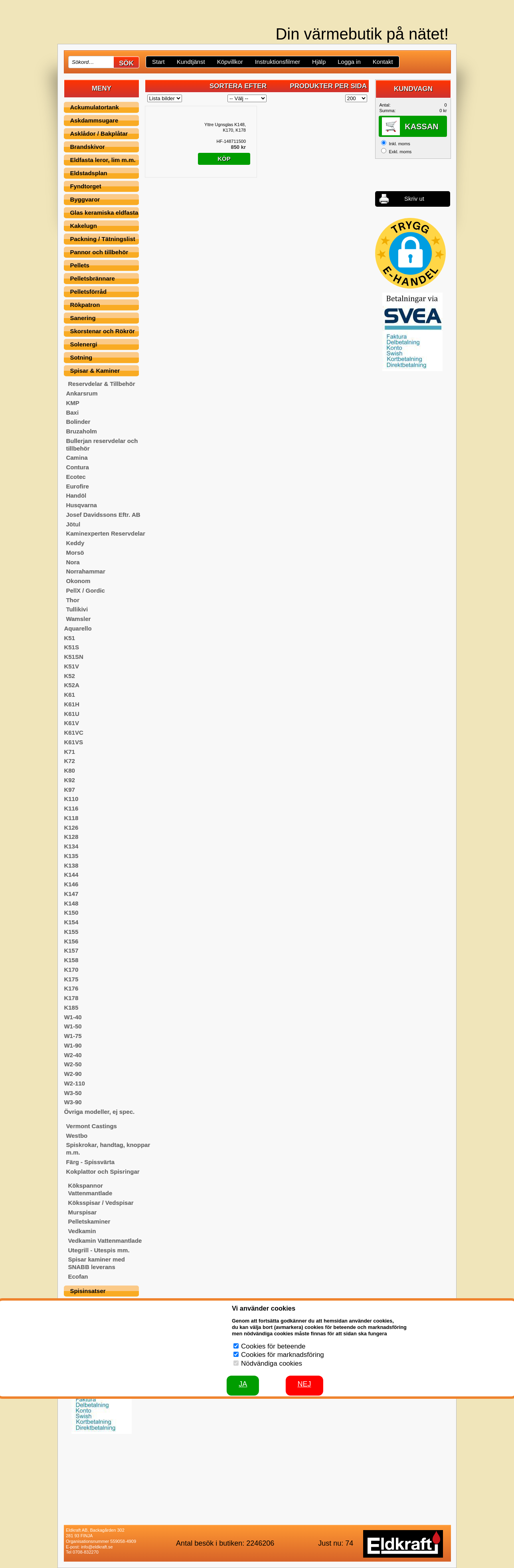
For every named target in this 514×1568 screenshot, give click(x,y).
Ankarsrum (81, 393)
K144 (71, 874)
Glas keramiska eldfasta (104, 212)
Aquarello (77, 628)
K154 (71, 922)
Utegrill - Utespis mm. (98, 1250)
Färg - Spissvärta (90, 1162)
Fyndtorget (85, 186)
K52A (71, 685)
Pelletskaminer (89, 1221)
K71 (69, 751)
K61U (71, 713)
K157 (71, 950)
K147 (71, 893)
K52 (69, 675)
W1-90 (72, 1045)
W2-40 (72, 1055)
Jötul (73, 524)
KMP (72, 402)
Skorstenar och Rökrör (102, 331)
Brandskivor (87, 146)
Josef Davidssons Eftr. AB (103, 514)
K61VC (73, 732)
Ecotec (75, 476)
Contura (77, 467)
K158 (71, 960)
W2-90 (72, 1073)
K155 (71, 931)
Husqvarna (81, 505)
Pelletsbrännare (92, 278)
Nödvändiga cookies (271, 1363)
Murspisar (82, 1212)
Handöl (76, 495)
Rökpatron (85, 304)
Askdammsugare (94, 120)
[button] (410, 253)
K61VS (73, 742)
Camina (76, 457)
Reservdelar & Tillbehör (101, 383)
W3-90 (72, 1102)
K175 (71, 979)
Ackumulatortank (94, 107)
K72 (69, 760)
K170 (71, 969)
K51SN (73, 656)
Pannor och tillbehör (99, 252)
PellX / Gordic (85, 590)
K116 (71, 808)
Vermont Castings (91, 1126)
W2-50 (72, 1064)
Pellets (79, 265)
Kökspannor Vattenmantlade (90, 1189)
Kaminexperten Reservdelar (105, 533)
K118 (71, 818)
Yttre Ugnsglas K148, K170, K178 (225, 127)
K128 (71, 836)
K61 (69, 694)
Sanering (82, 317)
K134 (71, 846)
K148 (71, 903)
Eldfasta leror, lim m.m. (102, 159)
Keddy (75, 543)
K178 (71, 998)
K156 (71, 941)
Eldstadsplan (88, 173)
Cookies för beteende (273, 1346)
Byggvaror (85, 199)
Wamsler (78, 618)
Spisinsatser (87, 1290)
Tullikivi (77, 609)
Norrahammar (85, 571)
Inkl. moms (399, 143)
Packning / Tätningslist (102, 238)
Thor (72, 600)
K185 (71, 1007)
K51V (71, 666)
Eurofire (77, 486)
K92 (69, 780)
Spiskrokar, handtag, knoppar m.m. (108, 1148)
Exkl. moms (400, 151)
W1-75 (72, 1035)
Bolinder (78, 421)
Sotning (81, 357)
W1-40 (72, 1017)
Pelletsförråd (88, 291)
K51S (71, 647)
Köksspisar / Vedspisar (100, 1202)
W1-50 (72, 1026)
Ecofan (78, 1276)
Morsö (75, 552)
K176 (71, 988)
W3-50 (72, 1092)
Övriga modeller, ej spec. (99, 1111)
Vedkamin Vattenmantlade (105, 1240)
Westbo (76, 1135)
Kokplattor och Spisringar (102, 1171)
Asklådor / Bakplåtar (99, 133)
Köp (224, 158)
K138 (71, 865)
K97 (69, 789)
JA (243, 1384)
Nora (72, 562)
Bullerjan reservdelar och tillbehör (102, 444)
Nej (304, 1384)
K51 (69, 638)
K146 (71, 884)
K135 (71, 855)
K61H (71, 704)
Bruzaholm (81, 431)
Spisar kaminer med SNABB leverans (96, 1263)
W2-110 (74, 1083)
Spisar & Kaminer (95, 370)
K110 (71, 798)
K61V (71, 723)
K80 (69, 770)
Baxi (72, 412)
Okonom (78, 580)
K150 (71, 912)
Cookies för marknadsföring (282, 1354)
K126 (71, 827)
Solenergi (83, 344)
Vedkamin (82, 1231)
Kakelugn (83, 225)
